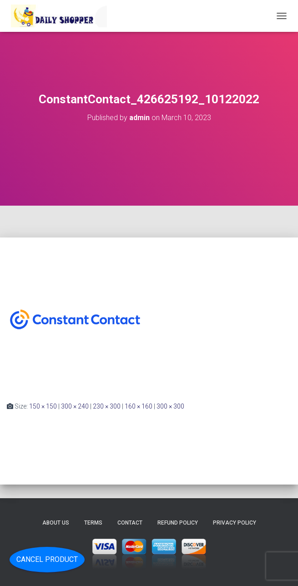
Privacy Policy (234, 523)
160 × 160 (138, 406)
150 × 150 (43, 406)
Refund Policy (177, 523)
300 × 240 (75, 406)
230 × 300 (107, 406)
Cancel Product (47, 559)
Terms (93, 523)
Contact (129, 523)
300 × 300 (170, 406)
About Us (55, 523)
